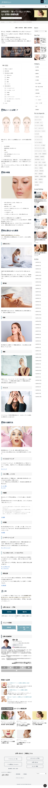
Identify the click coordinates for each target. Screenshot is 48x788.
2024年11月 (38, 318)
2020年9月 (38, 386)
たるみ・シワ (38, 96)
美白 (14, 721)
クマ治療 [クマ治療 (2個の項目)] (37, 122)
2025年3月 (38, 304)
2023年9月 (38, 363)
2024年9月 (38, 324)
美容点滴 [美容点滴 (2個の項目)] (41, 170)
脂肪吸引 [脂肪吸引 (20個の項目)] (37, 176)
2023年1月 (38, 367)
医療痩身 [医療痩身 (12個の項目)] (37, 156)
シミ (8, 721)
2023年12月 (38, 354)
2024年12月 (38, 314)
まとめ (5, 103)
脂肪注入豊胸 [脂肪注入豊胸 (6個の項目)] (43, 176)
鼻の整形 (37, 66)
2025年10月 (38, 281)
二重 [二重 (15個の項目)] (40, 153)
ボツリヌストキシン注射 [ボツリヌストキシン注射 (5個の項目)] (39, 148)
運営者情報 (18, 776)
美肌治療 (25, 722)
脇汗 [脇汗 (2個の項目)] (36, 179)
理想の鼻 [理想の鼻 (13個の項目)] (40, 165)
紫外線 (7, 77)
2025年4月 (38, 301)
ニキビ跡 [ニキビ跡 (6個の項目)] (37, 133)
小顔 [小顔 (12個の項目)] (36, 162)
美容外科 (37, 89)
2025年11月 (38, 278)
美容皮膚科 (38, 93)
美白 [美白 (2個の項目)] (36, 173)
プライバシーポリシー (20, 780)
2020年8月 (38, 390)
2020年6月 (38, 396)
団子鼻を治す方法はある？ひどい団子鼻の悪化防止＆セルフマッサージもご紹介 (40, 201)
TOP (45, 785)
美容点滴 (7, 101)
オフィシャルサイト (20, 663)
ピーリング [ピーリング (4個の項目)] (37, 145)
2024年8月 (38, 327)
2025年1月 (38, 311)
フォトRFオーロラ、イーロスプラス (12, 99)
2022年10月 (38, 370)
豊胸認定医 (8, 655)
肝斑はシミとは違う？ (8, 69)
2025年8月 (38, 288)
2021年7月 (38, 376)
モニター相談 (35, 768)
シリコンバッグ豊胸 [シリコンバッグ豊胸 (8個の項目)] (39, 125)
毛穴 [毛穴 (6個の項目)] (40, 162)
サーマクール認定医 (23, 655)
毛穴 (36, 106)
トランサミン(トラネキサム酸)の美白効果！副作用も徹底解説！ (8, 725)
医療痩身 (37, 109)
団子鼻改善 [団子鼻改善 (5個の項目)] (37, 159)
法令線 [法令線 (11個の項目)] (44, 162)
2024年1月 (38, 350)
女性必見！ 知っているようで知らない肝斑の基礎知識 (39, 724)
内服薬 (7, 92)
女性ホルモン (8, 75)
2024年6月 (38, 334)
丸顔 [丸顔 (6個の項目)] (36, 153)
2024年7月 (38, 331)
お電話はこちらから (13, 767)
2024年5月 (38, 337)
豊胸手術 (37, 70)
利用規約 (25, 776)
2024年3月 (38, 344)
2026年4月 (38, 262)
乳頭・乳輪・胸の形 (39, 86)
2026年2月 (38, 268)
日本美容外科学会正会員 (11, 658)
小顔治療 (37, 76)
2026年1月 (38, 272)
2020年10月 (38, 383)
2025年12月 (38, 275)
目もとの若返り (39, 83)
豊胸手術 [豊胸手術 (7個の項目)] (40, 179)
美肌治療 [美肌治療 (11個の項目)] (40, 173)
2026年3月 (38, 265)
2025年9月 (38, 285)
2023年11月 (38, 357)
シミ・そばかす (39, 99)
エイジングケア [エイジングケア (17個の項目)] (38, 119)
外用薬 (7, 94)
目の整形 (37, 80)
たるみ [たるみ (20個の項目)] (42, 116)
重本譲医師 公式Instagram (20, 647)
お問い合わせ (35, 764)
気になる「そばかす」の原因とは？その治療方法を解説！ (24, 726)
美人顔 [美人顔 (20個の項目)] (36, 170)
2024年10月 (38, 321)
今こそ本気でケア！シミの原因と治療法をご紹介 (18, 683)
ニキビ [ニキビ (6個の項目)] (43, 131)
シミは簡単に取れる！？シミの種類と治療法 (17, 690)
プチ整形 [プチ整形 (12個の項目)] (43, 145)
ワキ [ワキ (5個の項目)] (45, 150)
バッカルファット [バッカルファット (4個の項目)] (38, 139)
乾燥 (6, 79)
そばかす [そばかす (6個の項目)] (37, 116)
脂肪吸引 (37, 73)
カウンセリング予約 (34, 760)
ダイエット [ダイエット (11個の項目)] (41, 128)
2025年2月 (38, 308)
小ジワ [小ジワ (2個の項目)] (43, 159)
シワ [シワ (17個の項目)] (36, 128)
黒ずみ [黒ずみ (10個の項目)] (41, 182)
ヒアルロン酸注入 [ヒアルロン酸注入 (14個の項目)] (38, 142)
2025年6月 (38, 295)
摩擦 (6, 82)
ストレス (7, 84)
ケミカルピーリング (9, 88)
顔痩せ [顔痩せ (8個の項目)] (36, 182)
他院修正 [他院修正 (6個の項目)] (44, 153)
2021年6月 (38, 380)
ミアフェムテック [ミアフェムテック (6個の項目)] (38, 150)
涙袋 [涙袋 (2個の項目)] (36, 165)
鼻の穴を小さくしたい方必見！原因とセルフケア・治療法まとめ (43, 41)
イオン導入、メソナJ (9, 90)
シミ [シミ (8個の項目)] (41, 122)
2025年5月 (38, 298)
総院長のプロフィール (17, 644)
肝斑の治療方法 (7, 86)
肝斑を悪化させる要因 (8, 73)
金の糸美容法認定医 (15, 655)
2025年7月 (38, 291)
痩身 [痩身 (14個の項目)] (45, 165)
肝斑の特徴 (6, 71)
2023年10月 (38, 360)
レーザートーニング (9, 97)
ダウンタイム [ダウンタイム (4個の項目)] (37, 131)
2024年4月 (38, 340)
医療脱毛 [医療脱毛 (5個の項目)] (42, 156)
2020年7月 (38, 393)
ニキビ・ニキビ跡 (39, 103)
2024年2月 (38, 347)
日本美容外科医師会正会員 (21, 658)
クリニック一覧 (13, 761)
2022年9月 (38, 373)
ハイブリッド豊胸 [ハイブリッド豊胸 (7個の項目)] (38, 136)
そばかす (11, 721)
